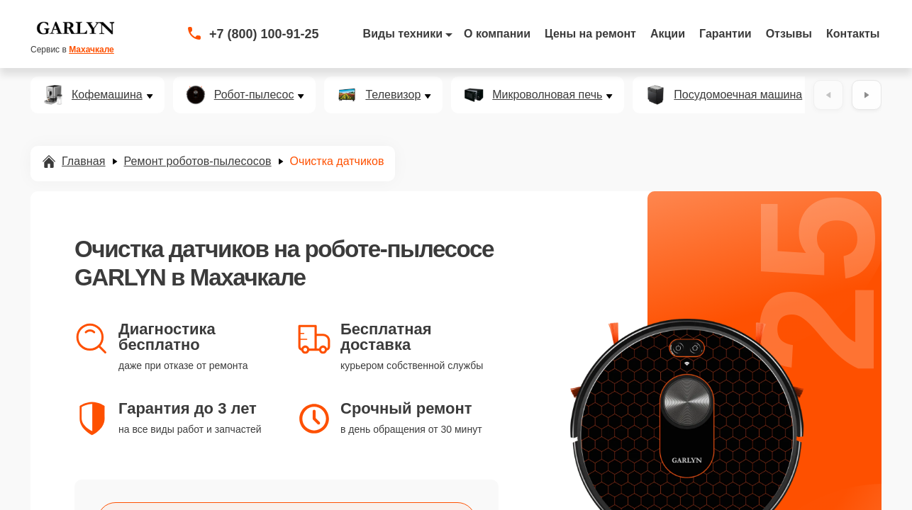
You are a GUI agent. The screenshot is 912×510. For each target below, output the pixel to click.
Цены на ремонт (590, 34)
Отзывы (789, 34)
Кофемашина (107, 95)
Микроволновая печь (547, 95)
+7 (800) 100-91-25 (264, 34)
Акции (667, 34)
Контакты (852, 34)
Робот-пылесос (254, 95)
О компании (497, 34)
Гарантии (725, 34)
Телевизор (393, 95)
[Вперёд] (867, 95)
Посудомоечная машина (738, 95)
